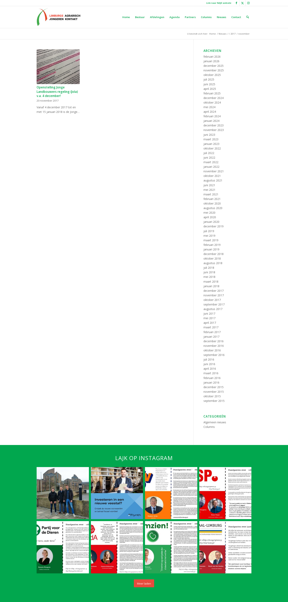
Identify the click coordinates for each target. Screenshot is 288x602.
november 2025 (213, 70)
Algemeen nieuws (214, 422)
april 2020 (209, 217)
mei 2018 (209, 277)
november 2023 (213, 130)
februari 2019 (212, 245)
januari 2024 (211, 121)
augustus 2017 (212, 309)
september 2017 (214, 304)
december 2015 (213, 387)
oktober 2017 (212, 300)
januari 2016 (211, 382)
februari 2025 (212, 93)
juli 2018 (208, 267)
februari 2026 (212, 56)
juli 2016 (208, 359)
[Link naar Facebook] (236, 3)
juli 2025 (208, 79)
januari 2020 (211, 222)
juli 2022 (208, 153)
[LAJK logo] (58, 17)
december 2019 (213, 226)
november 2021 (213, 171)
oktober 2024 (212, 102)
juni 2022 (209, 157)
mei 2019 (209, 236)
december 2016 (213, 341)
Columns (209, 427)
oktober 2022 (212, 148)
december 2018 (213, 254)
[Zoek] (247, 17)
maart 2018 (210, 281)
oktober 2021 (212, 176)
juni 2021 (209, 185)
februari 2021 (212, 199)
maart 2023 (210, 139)
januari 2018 (211, 286)
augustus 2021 (212, 180)
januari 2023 (211, 144)
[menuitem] (217, 3)
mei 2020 (209, 212)
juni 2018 (209, 272)
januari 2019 (211, 249)
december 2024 (213, 98)
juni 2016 (209, 364)
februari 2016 (212, 378)
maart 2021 (210, 194)
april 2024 (209, 111)
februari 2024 (212, 116)
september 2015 (214, 401)
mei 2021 (209, 190)
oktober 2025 (212, 75)
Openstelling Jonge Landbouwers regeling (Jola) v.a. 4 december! (57, 91)
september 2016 (214, 355)
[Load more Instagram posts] (144, 583)
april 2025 (209, 89)
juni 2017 (209, 313)
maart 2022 (210, 162)
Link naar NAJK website (218, 2)
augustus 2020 (212, 208)
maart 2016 (210, 373)
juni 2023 (209, 135)
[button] (63, 493)
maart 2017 (210, 327)
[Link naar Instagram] (248, 3)
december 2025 (213, 66)
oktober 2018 (212, 258)
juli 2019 (208, 231)
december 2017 (213, 291)
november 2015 (213, 392)
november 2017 (213, 295)
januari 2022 (211, 167)
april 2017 (209, 323)
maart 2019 (210, 240)
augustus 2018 (212, 263)
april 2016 (209, 368)
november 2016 (213, 346)
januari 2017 (211, 336)
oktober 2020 (212, 203)
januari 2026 (211, 61)
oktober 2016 (212, 350)
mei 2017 (209, 318)
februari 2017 (212, 332)
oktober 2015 (212, 396)
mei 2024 (209, 107)
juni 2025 (209, 84)
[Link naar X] (242, 3)
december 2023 (213, 125)
